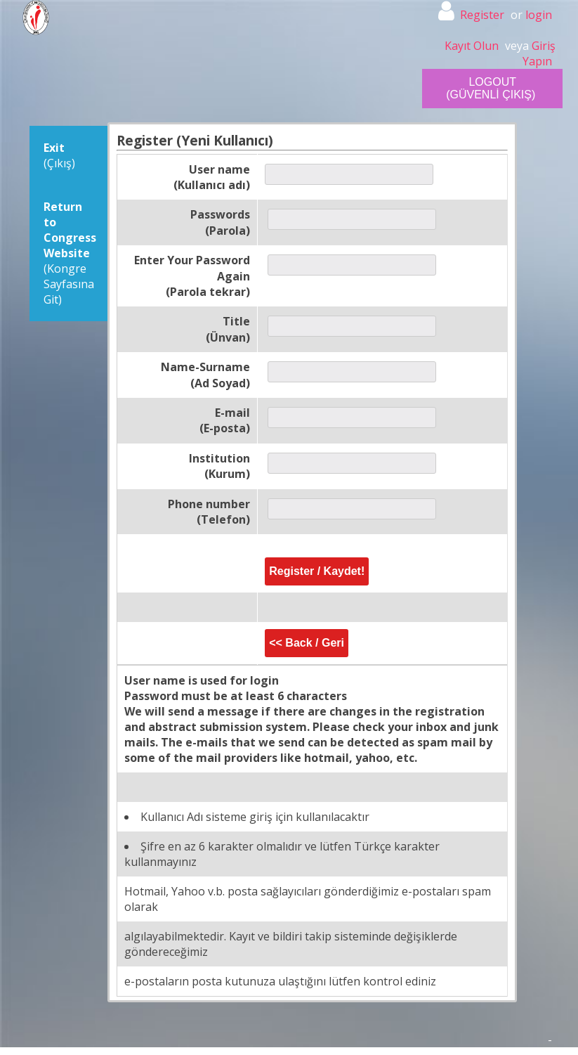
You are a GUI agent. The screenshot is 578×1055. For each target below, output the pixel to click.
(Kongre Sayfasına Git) (70, 253)
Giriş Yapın (539, 53)
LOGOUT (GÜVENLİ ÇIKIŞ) (490, 88)
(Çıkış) (59, 155)
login (538, 14)
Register (482, 14)
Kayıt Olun (472, 45)
